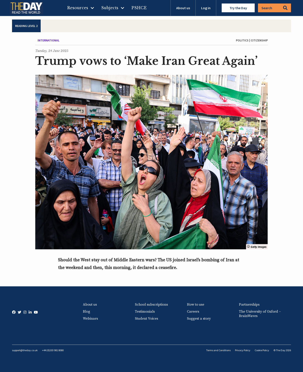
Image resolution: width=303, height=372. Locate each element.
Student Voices (146, 318)
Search (274, 8)
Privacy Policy (242, 350)
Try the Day (238, 8)
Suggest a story (199, 318)
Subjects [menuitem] (109, 7)
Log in (206, 8)
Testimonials (145, 311)
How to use (195, 304)
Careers (193, 311)
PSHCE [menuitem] (139, 7)
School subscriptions (151, 304)
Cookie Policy (262, 350)
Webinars (90, 318)
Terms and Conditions (218, 350)
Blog (86, 311)
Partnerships (249, 304)
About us (183, 8)
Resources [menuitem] (77, 7)
